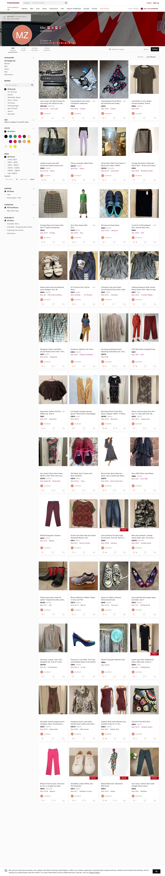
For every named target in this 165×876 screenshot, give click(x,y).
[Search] (48, 3)
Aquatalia (9, 114)
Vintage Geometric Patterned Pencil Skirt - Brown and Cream (144, 164)
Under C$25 (10, 160)
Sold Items (9, 233)
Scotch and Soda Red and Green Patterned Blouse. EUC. (83, 536)
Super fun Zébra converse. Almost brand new (111, 598)
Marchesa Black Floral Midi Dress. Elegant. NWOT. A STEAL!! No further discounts (113, 412)
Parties (94, 9)
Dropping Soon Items (13, 230)
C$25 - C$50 (11, 162)
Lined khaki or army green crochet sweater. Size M (141, 102)
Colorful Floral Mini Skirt (141, 722)
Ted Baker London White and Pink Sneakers (82, 785)
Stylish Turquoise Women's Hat (113, 660)
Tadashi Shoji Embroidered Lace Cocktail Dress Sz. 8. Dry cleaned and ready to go (113, 723)
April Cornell (10, 108)
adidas (8, 95)
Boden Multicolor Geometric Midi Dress (112, 785)
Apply (32, 179)
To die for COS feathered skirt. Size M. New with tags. (141, 226)
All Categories (9, 61)
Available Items (11, 224)
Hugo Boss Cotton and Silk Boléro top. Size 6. (50, 412)
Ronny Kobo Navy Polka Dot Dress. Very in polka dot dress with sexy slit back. (112, 474)
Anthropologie (11, 106)
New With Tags (11, 211)
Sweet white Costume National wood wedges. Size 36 (52, 288)
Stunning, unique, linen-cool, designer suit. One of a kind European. (51, 661)
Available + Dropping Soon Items (18, 227)
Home (44, 9)
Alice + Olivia (11, 100)
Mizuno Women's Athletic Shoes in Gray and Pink (83, 598)
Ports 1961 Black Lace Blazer (142, 473)
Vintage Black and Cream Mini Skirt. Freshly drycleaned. (51, 226)
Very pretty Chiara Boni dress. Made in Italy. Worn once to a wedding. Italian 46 (51, 474)
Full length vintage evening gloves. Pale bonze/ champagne (83, 412)
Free (7, 195)
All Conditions (11, 208)
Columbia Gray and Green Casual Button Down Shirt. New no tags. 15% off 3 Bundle (113, 288)
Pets (62, 9)
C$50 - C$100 (11, 165)
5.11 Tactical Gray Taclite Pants (80, 288)
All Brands (10, 89)
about (146, 49)
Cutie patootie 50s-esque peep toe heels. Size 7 (144, 598)
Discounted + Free (12, 198)
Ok (156, 871)
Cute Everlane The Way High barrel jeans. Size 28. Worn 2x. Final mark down (112, 536)
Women (24, 9)
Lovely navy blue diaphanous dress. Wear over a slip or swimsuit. (143, 661)
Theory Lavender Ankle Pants (82, 163)
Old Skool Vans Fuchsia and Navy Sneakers (81, 474)
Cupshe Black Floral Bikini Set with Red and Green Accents (111, 102)
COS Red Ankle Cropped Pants (143, 349)
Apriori (8, 111)
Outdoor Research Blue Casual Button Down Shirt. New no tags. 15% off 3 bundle (144, 288)
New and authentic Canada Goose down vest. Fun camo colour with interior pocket (142, 536)
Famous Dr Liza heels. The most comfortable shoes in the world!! (83, 661)
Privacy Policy (94, 873)
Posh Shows (104, 9)
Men (31, 9)
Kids (38, 9)
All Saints (9, 103)
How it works (133, 9)
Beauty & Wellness (74, 9)
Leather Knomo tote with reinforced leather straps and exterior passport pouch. (51, 164)
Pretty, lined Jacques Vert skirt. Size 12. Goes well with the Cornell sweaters (143, 412)
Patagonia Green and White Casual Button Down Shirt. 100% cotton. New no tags (52, 350)
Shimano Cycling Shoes (110, 225)
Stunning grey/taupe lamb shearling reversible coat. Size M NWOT (113, 350)
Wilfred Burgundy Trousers (50, 535)
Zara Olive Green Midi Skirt (79, 226)
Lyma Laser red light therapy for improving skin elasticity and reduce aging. (52, 102)
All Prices (9, 157)
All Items (9, 191)
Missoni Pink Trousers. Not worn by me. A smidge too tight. (52, 785)
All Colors (9, 131)
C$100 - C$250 (12, 168)
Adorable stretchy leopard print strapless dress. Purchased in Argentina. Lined (52, 723)
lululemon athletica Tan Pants (82, 349)
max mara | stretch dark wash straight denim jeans (143, 785)
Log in (149, 3)
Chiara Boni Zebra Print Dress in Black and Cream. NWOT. (113, 164)
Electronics (54, 9)
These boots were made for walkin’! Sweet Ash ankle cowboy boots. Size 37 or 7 (53, 598)
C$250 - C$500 (12, 171)
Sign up (156, 3)
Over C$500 (10, 173)
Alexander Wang (12, 97)
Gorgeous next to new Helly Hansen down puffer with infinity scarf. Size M (83, 723)
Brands (86, 9)
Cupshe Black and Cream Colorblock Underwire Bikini (80, 102)
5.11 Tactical (10, 92)
